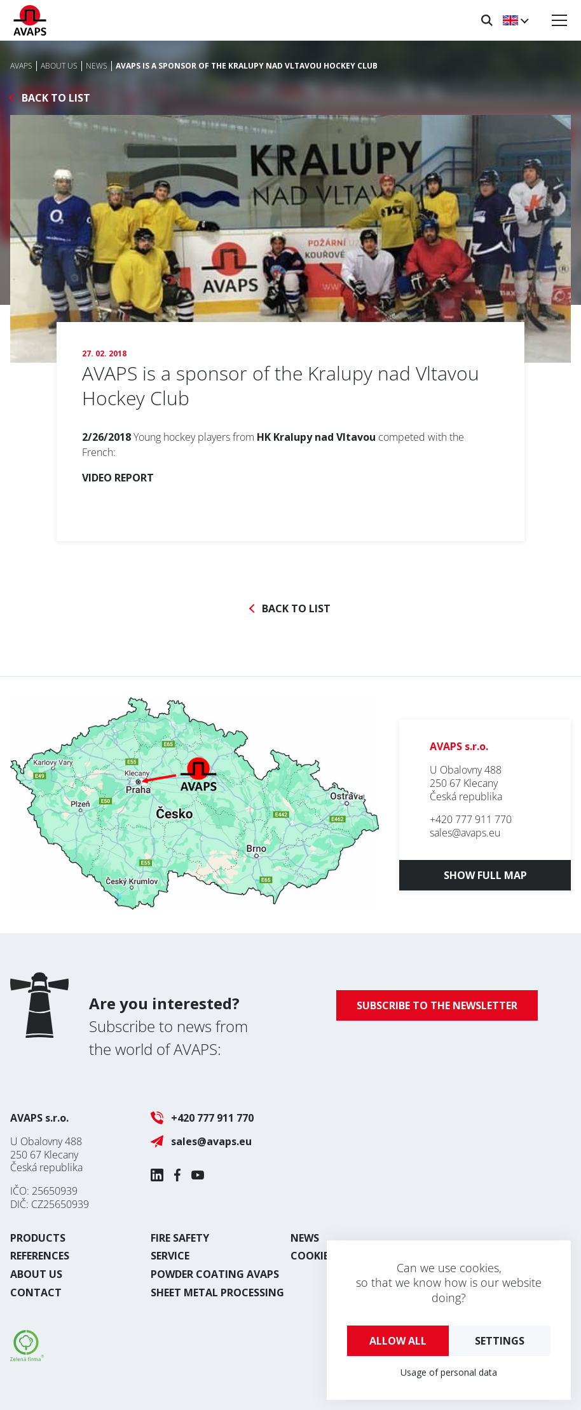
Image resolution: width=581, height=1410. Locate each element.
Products (37, 1238)
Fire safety (180, 1238)
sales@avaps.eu (465, 833)
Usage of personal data (448, 1372)
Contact (36, 1292)
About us (36, 1274)
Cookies (312, 1256)
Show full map (485, 875)
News (304, 1238)
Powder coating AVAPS (215, 1274)
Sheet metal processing (217, 1292)
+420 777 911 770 (471, 819)
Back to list (56, 98)
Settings (499, 1341)
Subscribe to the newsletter (437, 1005)
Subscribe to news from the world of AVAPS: (168, 1026)
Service (170, 1256)
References (39, 1256)
